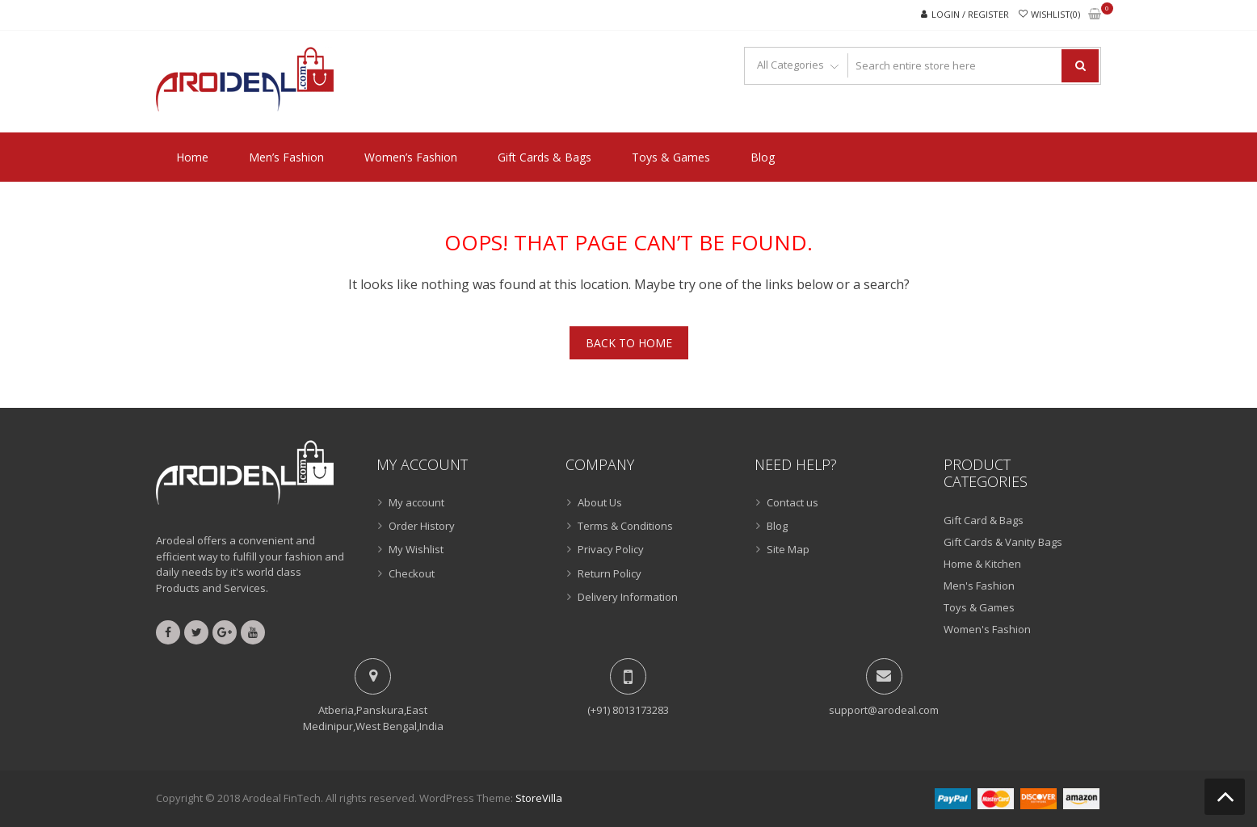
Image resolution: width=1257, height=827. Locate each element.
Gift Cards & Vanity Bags (1003, 542)
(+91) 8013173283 (628, 710)
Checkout (412, 573)
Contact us (792, 502)
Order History (422, 525)
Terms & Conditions (625, 525)
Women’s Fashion (410, 157)
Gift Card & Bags (984, 520)
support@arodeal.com (884, 710)
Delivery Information (628, 597)
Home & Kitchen (982, 563)
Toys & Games (671, 157)
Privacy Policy (611, 549)
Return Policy (609, 573)
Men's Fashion (979, 585)
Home (192, 157)
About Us (600, 502)
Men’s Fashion (286, 157)
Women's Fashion (987, 629)
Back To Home (629, 343)
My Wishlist (416, 549)
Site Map (788, 549)
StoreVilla (538, 798)
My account (416, 502)
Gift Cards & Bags (544, 157)
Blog (762, 157)
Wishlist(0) (1055, 14)
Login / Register (970, 14)
